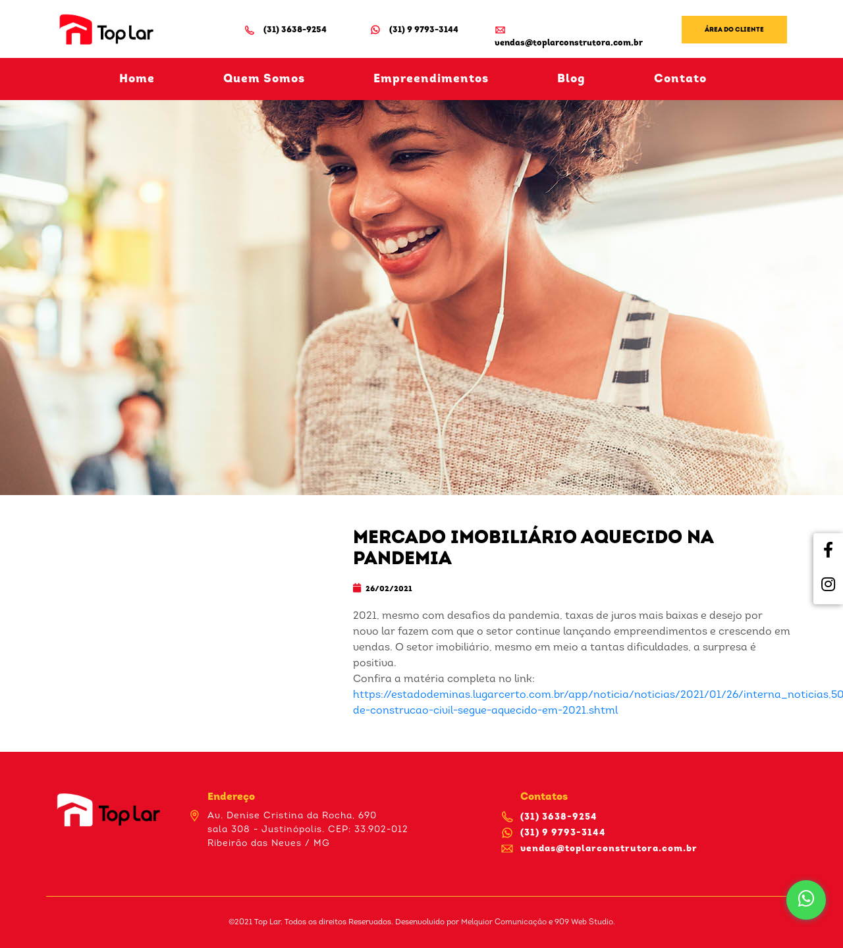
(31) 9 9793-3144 (413, 30)
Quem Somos (264, 79)
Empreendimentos (431, 79)
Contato (680, 79)
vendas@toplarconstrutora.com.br (569, 35)
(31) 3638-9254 (285, 30)
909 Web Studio (584, 922)
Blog (571, 79)
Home (137, 79)
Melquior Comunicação (504, 922)
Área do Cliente (734, 30)
